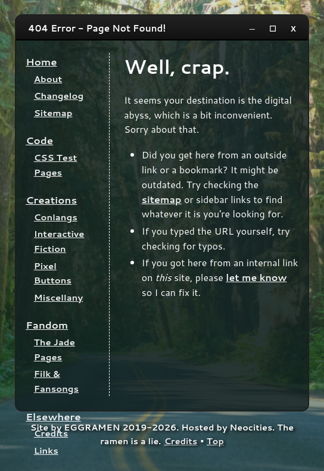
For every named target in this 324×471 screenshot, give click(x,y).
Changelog (58, 95)
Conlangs (55, 217)
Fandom (47, 325)
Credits (51, 433)
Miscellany (58, 297)
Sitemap (53, 113)
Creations (51, 200)
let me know (256, 277)
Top (215, 441)
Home (41, 61)
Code (39, 140)
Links (46, 450)
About (48, 79)
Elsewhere (53, 416)
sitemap (162, 199)
